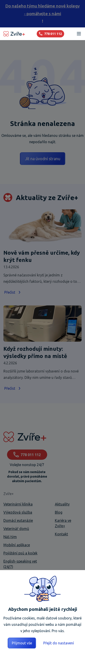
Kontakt (61, 534)
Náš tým (10, 537)
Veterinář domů (16, 529)
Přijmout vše (22, 643)
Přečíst (13, 292)
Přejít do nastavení (58, 643)
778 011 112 (27, 454)
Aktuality (62, 504)
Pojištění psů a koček (20, 553)
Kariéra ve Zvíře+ (63, 523)
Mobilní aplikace (16, 545)
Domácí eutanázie (18, 520)
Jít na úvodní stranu (42, 158)
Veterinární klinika (18, 504)
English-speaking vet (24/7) (20, 564)
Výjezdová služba (17, 512)
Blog (58, 512)
